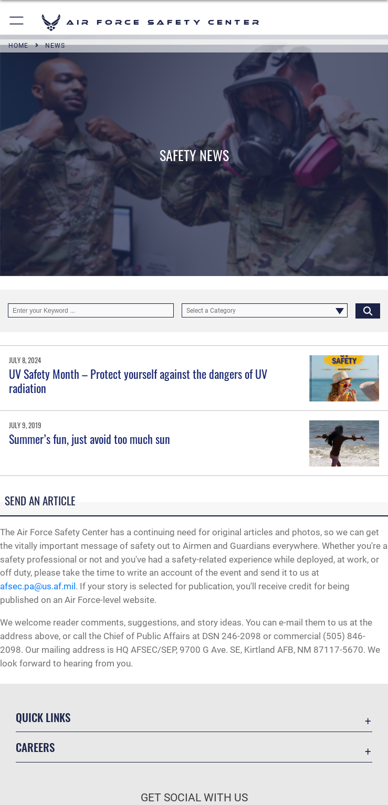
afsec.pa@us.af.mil (38, 586)
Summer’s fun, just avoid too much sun (89, 438)
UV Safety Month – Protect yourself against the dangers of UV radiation (138, 380)
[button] (17, 22)
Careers (35, 747)
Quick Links (43, 717)
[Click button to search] (367, 310)
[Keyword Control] (91, 310)
